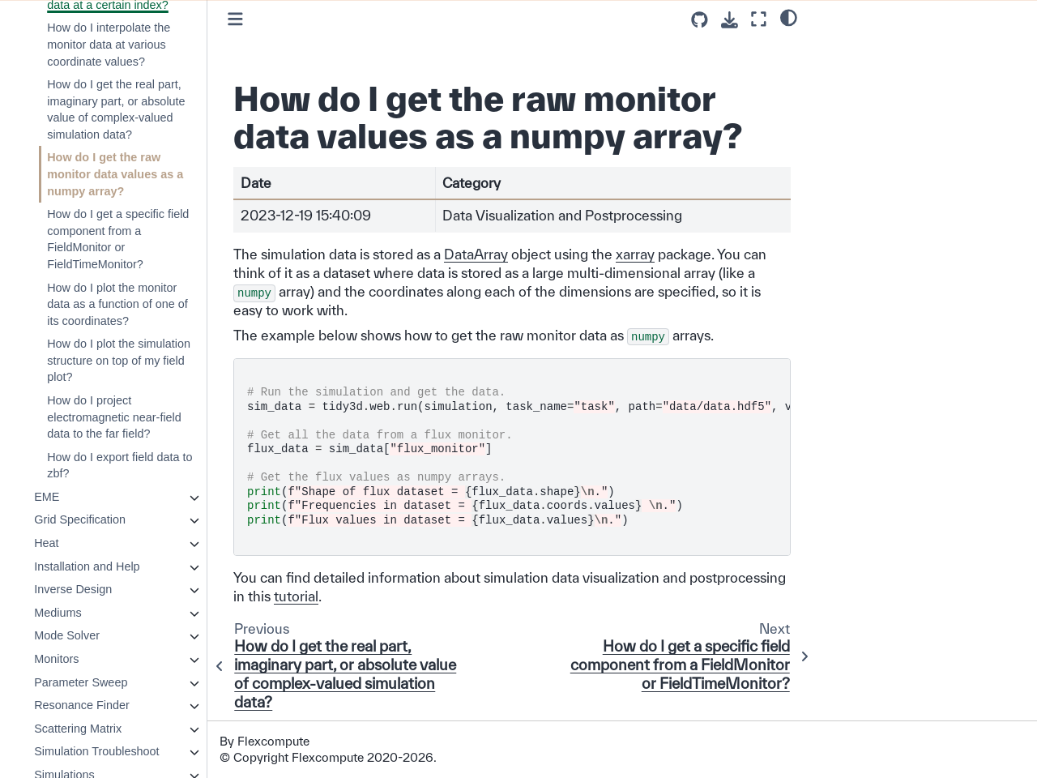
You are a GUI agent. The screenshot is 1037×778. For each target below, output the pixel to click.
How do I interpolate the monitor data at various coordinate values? (108, 44)
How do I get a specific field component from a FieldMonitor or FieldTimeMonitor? (118, 239)
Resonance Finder (82, 705)
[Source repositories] (700, 19)
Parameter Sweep (80, 682)
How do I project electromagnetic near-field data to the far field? (114, 417)
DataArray (476, 254)
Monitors (56, 658)
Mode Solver (67, 635)
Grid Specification (80, 519)
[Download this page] (730, 19)
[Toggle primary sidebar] (235, 19)
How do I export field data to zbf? (119, 466)
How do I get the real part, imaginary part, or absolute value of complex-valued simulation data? (116, 109)
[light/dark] (789, 17)
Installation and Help (86, 566)
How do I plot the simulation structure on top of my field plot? (118, 360)
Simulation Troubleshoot (96, 751)
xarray (635, 254)
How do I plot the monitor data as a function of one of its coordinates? (117, 304)
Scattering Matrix (78, 728)
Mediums (57, 612)
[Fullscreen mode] (759, 19)
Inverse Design (73, 589)
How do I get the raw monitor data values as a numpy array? (115, 174)
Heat (46, 542)
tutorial (296, 596)
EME (46, 496)
